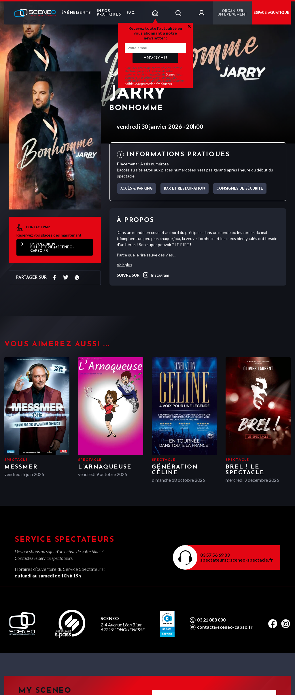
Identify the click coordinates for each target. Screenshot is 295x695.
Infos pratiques (109, 13)
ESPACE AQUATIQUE (271, 13)
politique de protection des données (148, 84)
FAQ (131, 13)
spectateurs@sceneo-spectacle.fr (236, 559)
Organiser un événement (232, 13)
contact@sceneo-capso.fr (225, 627)
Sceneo (170, 74)
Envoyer (155, 58)
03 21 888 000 (211, 619)
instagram (155, 274)
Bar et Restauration (184, 188)
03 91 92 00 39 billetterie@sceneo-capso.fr (51, 248)
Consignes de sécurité (239, 188)
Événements (76, 13)
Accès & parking (136, 188)
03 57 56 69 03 (215, 554)
